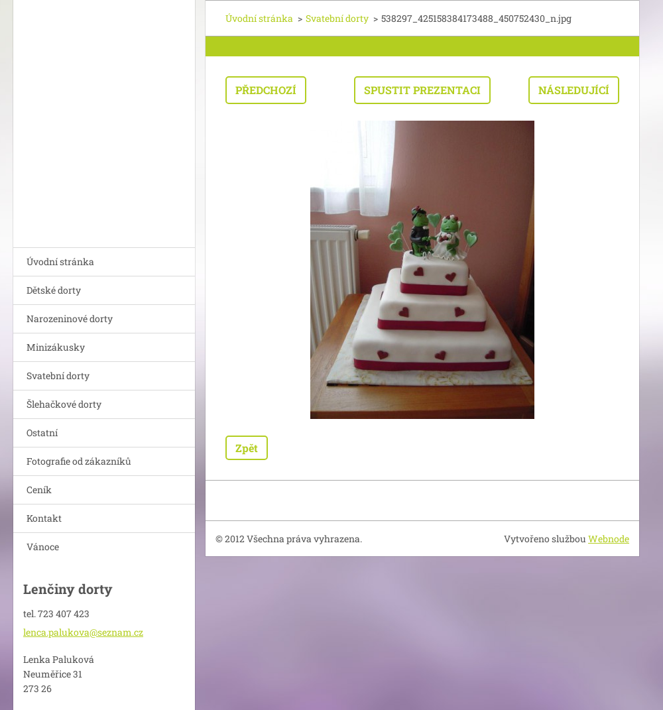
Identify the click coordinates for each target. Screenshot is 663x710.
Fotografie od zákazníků (79, 461)
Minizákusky (56, 347)
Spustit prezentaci (422, 90)
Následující (573, 90)
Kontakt (44, 518)
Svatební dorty (58, 375)
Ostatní (42, 432)
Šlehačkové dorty (64, 404)
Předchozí (265, 90)
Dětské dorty (54, 290)
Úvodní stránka (60, 261)
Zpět (246, 448)
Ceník (39, 489)
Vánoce (43, 546)
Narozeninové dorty (70, 318)
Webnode (608, 538)
